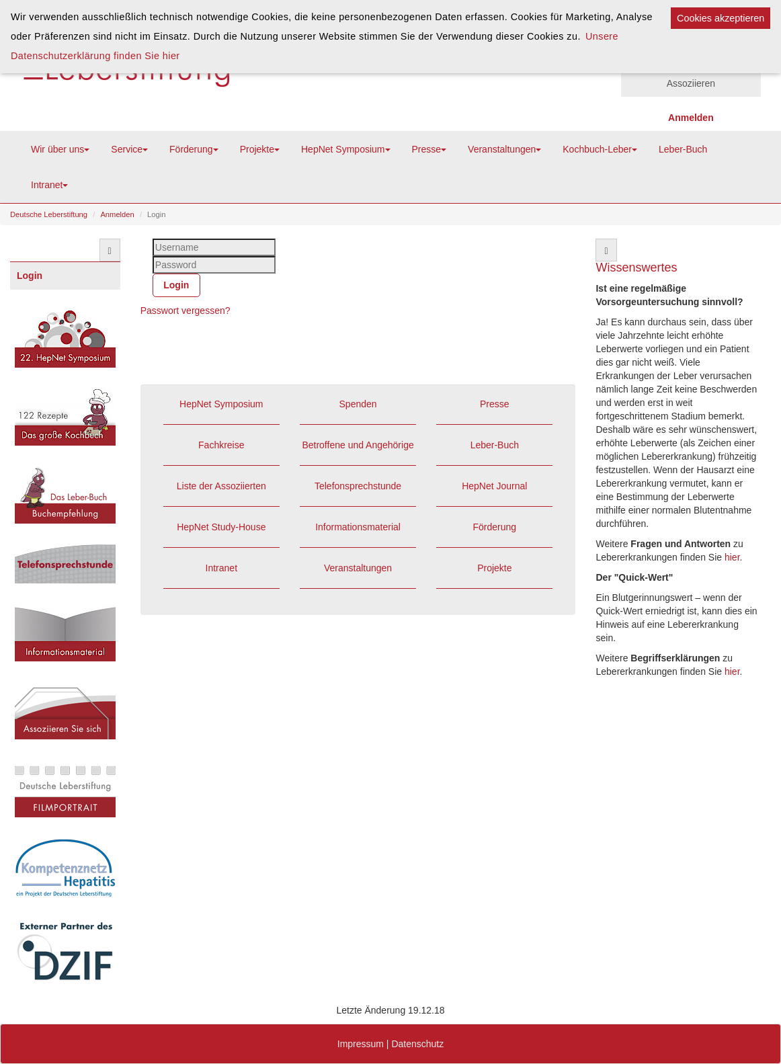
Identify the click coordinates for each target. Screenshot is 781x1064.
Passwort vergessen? (185, 310)
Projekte (260, 149)
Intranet (49, 184)
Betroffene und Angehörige (357, 445)
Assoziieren (691, 83)
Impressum (360, 1043)
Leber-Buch (683, 149)
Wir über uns (60, 149)
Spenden (358, 404)
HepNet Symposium (345, 149)
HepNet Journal (494, 486)
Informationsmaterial (358, 527)
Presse (429, 149)
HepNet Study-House (221, 527)
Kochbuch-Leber (600, 149)
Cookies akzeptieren (720, 18)
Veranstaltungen (504, 149)
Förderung (193, 149)
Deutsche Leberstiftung (48, 214)
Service (129, 149)
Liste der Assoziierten (221, 486)
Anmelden (117, 214)
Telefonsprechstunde (358, 486)
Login (29, 275)
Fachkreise (221, 445)
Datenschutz (417, 1043)
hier (732, 557)
